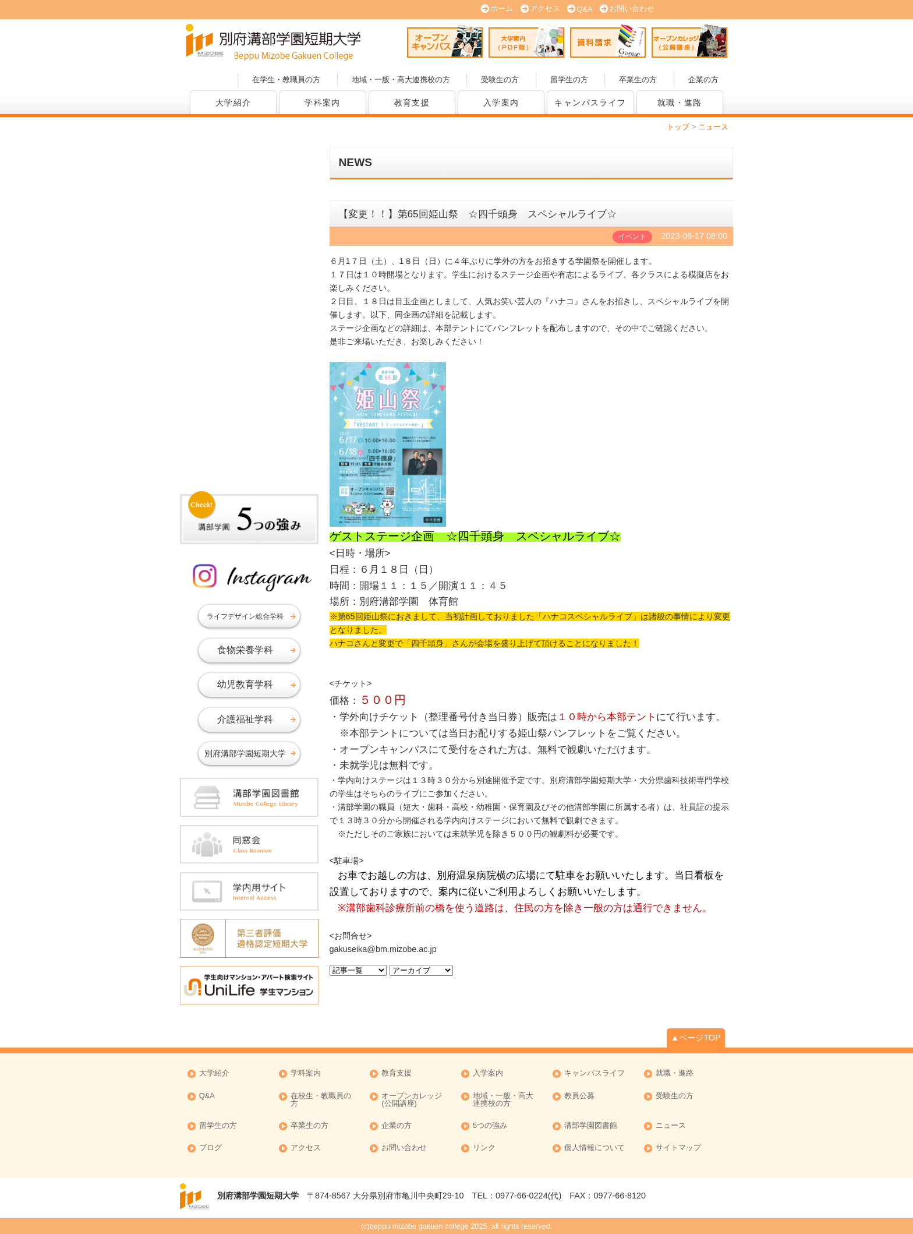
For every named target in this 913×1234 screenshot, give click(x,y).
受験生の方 (500, 79)
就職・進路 (679, 102)
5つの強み (490, 1126)
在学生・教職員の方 (286, 79)
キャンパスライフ (590, 102)
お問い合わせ (631, 8)
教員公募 (579, 1096)
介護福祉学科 (245, 719)
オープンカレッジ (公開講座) (411, 1100)
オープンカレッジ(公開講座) (689, 41)
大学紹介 (233, 102)
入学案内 (501, 102)
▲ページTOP (696, 1037)
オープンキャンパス (445, 41)
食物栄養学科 (245, 650)
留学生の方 (569, 79)
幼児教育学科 (245, 684)
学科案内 (323, 102)
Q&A (584, 9)
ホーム (501, 8)
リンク (484, 1148)
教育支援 (412, 102)
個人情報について (594, 1148)
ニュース (671, 1126)
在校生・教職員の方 (321, 1100)
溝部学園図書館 (590, 1126)
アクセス (545, 8)
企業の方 (703, 79)
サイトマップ (678, 1148)
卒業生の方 (638, 79)
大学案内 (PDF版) (526, 41)
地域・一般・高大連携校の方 (401, 79)
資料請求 (608, 41)
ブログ (210, 1148)
